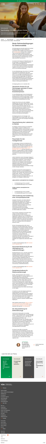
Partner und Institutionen (5, 410)
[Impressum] (16, 442)
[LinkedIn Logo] (7, 435)
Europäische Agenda (5, 396)
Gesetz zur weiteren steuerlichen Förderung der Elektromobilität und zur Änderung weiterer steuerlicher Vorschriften (22, 303)
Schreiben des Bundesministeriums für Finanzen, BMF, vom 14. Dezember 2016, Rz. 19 (22, 148)
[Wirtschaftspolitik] (10, 39)
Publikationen (3, 415)
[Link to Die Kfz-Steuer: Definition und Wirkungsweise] (9, 376)
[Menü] (44, 4)
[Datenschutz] (16, 438)
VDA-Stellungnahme (26, 306)
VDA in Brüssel (3, 423)
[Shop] (38, 4)
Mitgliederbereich (4, 416)
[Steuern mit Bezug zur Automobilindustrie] (24, 39)
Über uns (2, 405)
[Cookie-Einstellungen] (16, 440)
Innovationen (3, 395)
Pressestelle (3, 420)
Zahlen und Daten (4, 411)
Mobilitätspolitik (4, 399)
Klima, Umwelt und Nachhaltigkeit (7, 392)
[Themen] (2, 39)
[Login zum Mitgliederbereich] (23, 1)
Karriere (2, 427)
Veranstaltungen (4, 408)
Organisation (3, 407)
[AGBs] (16, 436)
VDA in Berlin (3, 422)
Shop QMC (3, 432)
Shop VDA (3, 431)
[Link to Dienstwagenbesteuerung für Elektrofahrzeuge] (42, 376)
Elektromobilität (4, 390)
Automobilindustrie (4, 401)
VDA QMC (3, 413)
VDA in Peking (3, 425)
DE (41, 4)
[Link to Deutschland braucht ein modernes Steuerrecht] (31, 376)
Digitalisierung (3, 393)
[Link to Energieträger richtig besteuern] (20, 376)
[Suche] (33, 4)
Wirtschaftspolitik (4, 398)
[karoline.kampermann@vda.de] (39, 345)
